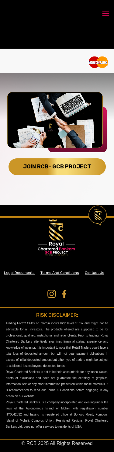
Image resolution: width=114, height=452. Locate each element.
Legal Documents (19, 273)
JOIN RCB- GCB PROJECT (57, 166)
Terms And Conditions (59, 273)
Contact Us (94, 273)
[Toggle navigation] (106, 13)
